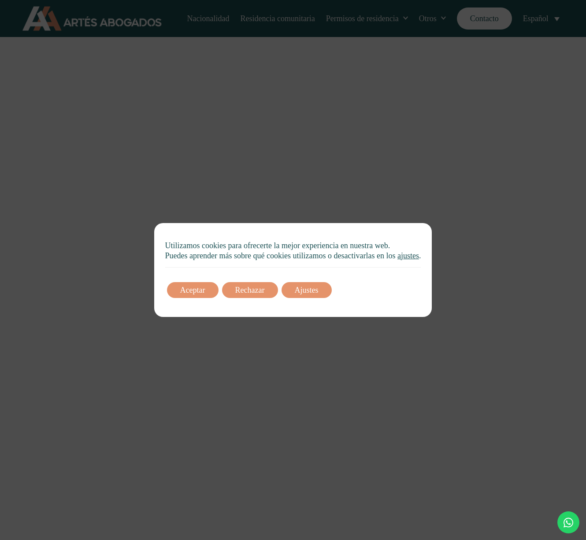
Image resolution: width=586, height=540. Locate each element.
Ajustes (307, 290)
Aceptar (192, 290)
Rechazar (250, 290)
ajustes (408, 255)
